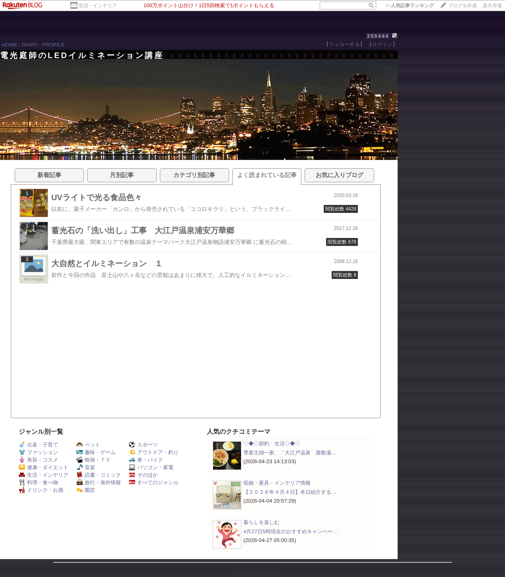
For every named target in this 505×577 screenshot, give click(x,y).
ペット (88, 445)
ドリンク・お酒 (41, 490)
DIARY (30, 45)
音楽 (85, 467)
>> (409, 5)
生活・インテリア (98, 5)
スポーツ (143, 445)
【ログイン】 (382, 44)
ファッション (38, 452)
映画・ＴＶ (93, 460)
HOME (9, 45)
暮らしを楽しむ (261, 522)
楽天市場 (492, 5)
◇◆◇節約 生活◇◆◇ (271, 443)
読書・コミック (98, 475)
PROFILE (53, 45)
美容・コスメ (38, 460)
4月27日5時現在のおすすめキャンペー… (290, 531)
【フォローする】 (344, 44)
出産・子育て (38, 445)
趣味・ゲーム (96, 452)
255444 (378, 36)
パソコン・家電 (151, 467)
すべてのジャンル (154, 482)
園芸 (85, 490)
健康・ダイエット (43, 467)
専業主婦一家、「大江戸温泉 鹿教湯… (289, 453)
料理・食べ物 (38, 482)
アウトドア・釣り (154, 452)
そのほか (143, 475)
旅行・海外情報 (98, 482)
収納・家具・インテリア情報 (277, 483)
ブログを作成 (462, 5)
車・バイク (146, 460)
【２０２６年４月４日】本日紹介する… (289, 492)
